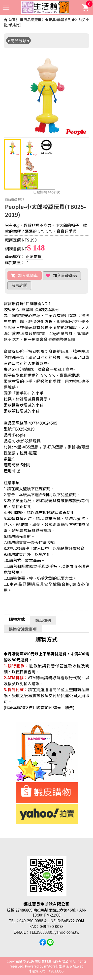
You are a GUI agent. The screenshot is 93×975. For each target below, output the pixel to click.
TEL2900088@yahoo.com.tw (54, 932)
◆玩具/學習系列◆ (60, 19)
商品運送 (43, 620)
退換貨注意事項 (23, 629)
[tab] (17, 619)
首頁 (12, 19)
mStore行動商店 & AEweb (64, 966)
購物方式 (17, 619)
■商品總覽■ (30, 19)
